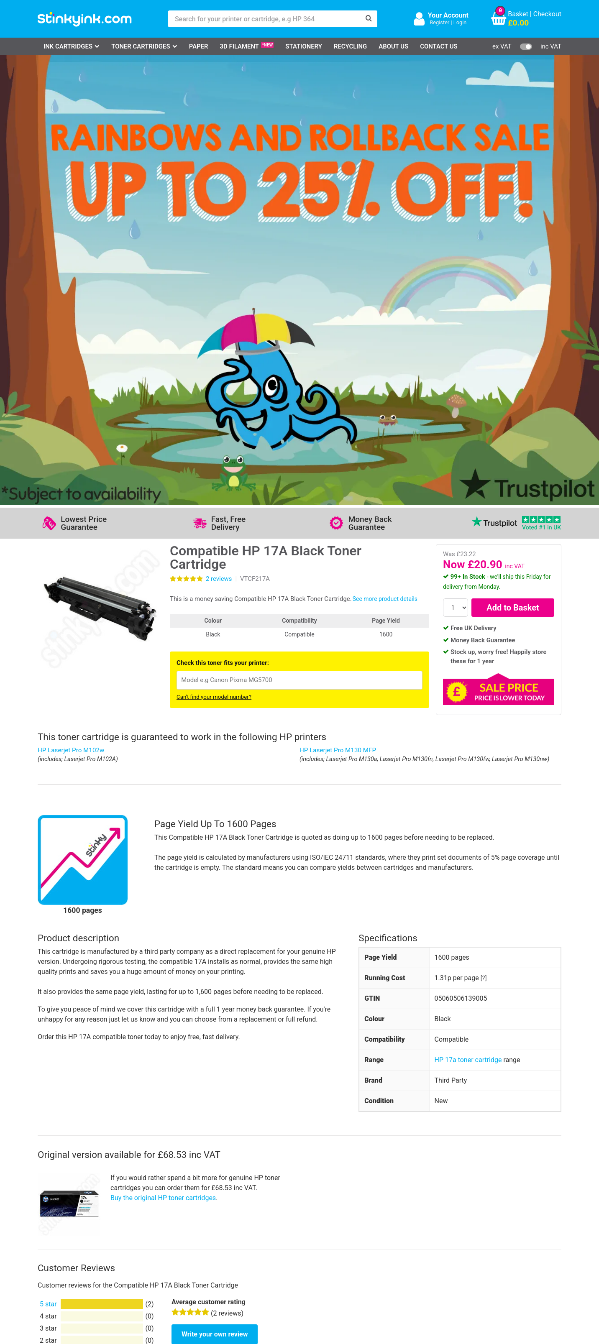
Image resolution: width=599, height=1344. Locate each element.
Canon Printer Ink (73, 1217)
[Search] (369, 18)
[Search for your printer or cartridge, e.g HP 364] (264, 18)
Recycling (350, 46)
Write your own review (215, 892)
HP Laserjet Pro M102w (71, 308)
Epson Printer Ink (73, 1230)
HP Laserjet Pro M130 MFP (338, 308)
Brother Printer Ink (75, 1242)
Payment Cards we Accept (321, 1242)
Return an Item (144, 1230)
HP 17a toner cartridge (468, 617)
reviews (219, 136)
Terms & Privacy (233, 1242)
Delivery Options (306, 1205)
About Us (393, 46)
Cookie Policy (229, 1254)
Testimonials (228, 1217)
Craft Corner (140, 1254)
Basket (518, 14)
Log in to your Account (155, 1205)
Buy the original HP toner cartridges (163, 755)
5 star (48, 862)
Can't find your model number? (214, 254)
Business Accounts (310, 1217)
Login (460, 22)
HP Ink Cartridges (74, 1205)
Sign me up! (412, 1219)
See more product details (385, 156)
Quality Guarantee (235, 1230)
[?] (484, 535)
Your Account (448, 15)
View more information (256, 990)
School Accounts (307, 1230)
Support (221, 1205)
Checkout (547, 14)
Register (439, 22)
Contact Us (439, 46)
